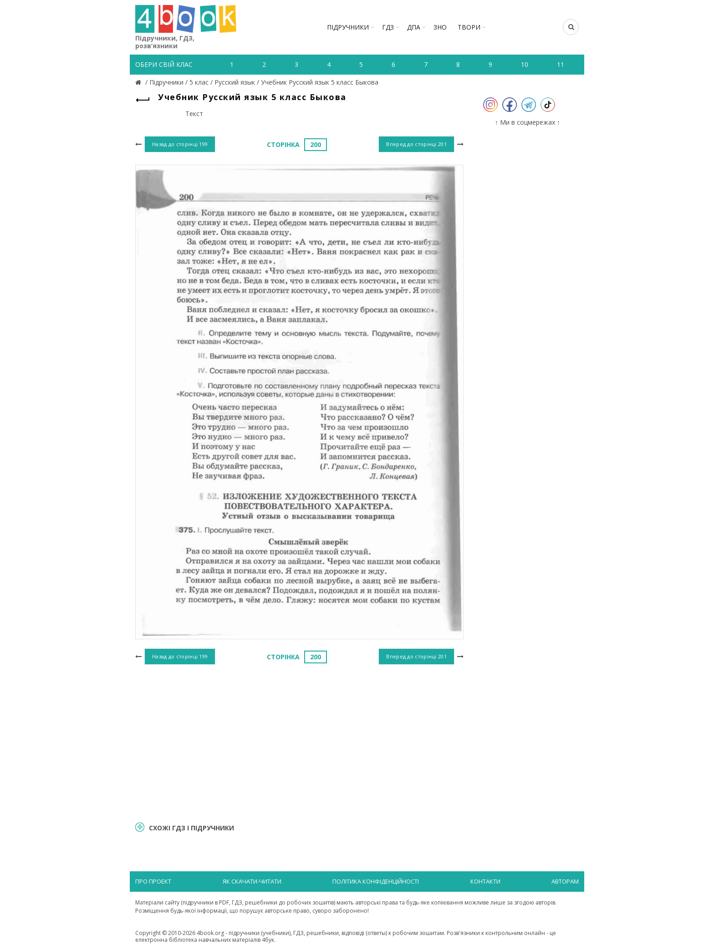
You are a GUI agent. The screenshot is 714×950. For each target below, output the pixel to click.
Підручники (348, 27)
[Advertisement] (299, 741)
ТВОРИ (469, 27)
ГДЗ (388, 27)
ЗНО (440, 27)
